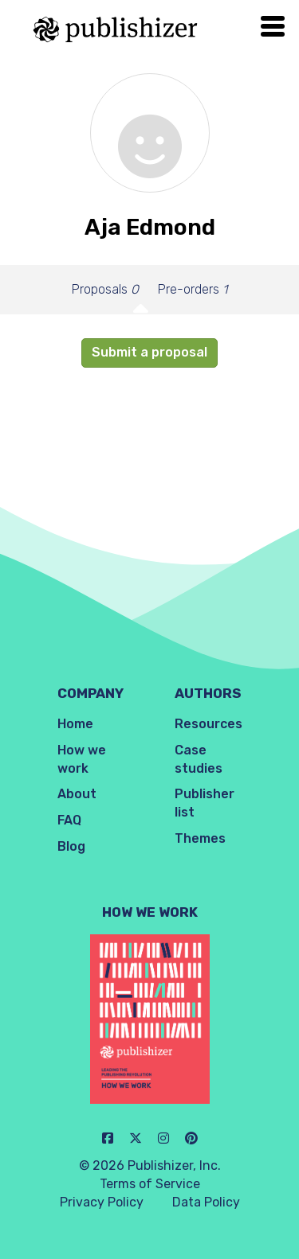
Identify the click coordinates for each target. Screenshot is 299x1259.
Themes (200, 838)
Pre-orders (192, 289)
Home (75, 723)
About (76, 793)
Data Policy (206, 1202)
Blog (71, 846)
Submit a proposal (149, 352)
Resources (208, 723)
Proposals (105, 289)
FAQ (69, 820)
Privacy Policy (102, 1202)
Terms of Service (150, 1183)
